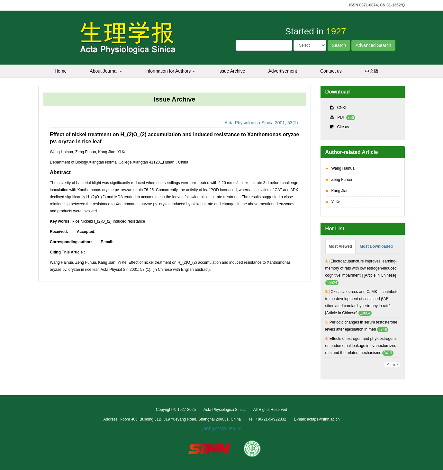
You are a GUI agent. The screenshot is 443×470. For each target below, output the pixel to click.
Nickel (85, 221)
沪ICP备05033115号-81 (221, 429)
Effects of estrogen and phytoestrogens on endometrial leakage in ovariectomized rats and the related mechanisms (361, 345)
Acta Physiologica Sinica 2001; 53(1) (261, 122)
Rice (75, 221)
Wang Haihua (343, 168)
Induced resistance (129, 221)
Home (61, 71)
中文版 (371, 71)
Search (339, 45)
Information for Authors (170, 71)
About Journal (106, 71)
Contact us (331, 71)
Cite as (343, 127)
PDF (341, 117)
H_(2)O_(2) (102, 221)
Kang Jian (339, 191)
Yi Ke (335, 202)
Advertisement (282, 71)
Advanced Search (373, 45)
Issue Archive (231, 71)
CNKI (342, 107)
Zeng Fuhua (341, 179)
